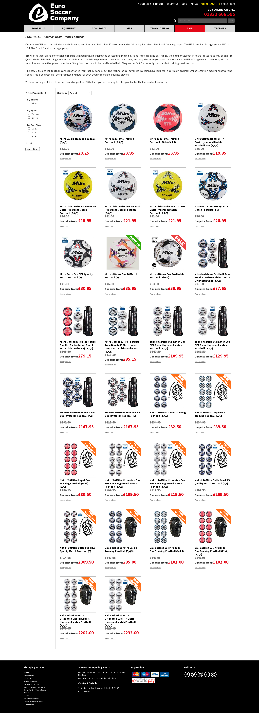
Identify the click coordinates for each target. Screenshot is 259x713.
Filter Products (36, 93)
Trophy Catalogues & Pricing (33, 701)
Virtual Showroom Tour (32, 698)
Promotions (28, 693)
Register (159, 4)
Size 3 (34, 128)
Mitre (34, 103)
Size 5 (34, 136)
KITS (129, 28)
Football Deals (53, 37)
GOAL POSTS (99, 28)
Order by (62, 93)
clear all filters (31, 143)
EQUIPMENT (69, 28)
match (35, 117)
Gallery (26, 696)
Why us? (194, 4)
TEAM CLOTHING (159, 28)
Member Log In (144, 4)
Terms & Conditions (30, 681)
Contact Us (172, 4)
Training (35, 114)
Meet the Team (29, 676)
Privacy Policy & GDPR (31, 684)
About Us (27, 673)
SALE (190, 28)
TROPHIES (220, 28)
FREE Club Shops (29, 704)
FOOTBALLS (39, 28)
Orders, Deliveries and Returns (34, 687)
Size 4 (34, 132)
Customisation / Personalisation (35, 690)
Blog (184, 4)
